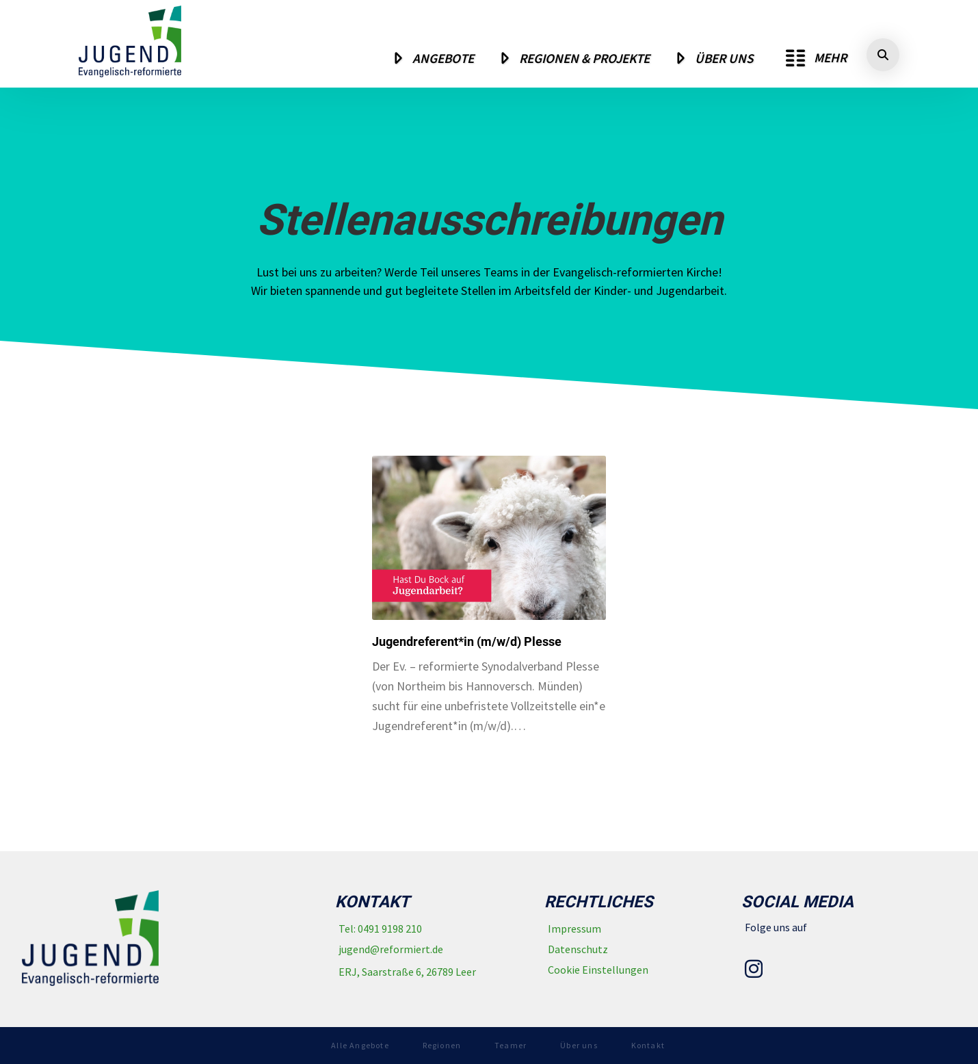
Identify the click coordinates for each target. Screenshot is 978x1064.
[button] (816, 58)
